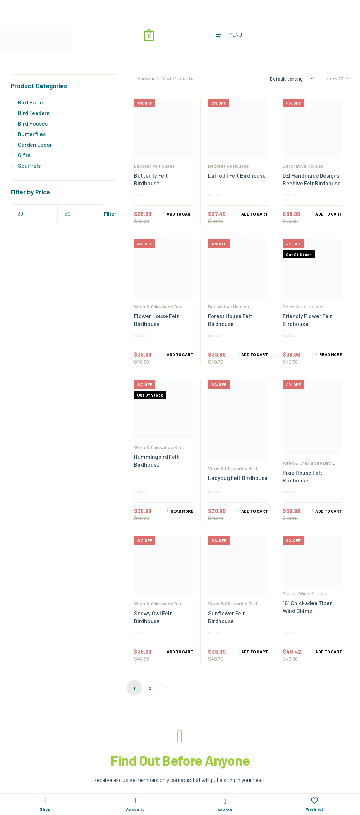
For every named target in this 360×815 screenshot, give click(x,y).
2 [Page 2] (150, 688)
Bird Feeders (34, 112)
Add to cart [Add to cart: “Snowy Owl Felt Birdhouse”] (180, 651)
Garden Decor (35, 144)
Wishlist (315, 809)
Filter (110, 214)
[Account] (135, 800)
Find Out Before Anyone (180, 760)
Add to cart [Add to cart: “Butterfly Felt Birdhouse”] (180, 213)
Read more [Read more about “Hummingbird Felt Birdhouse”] (182, 510)
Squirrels (29, 165)
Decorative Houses (154, 166)
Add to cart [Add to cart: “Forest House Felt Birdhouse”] (254, 354)
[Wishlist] (314, 800)
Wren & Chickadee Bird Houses (158, 308)
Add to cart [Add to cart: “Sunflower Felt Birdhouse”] (254, 651)
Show (332, 78)
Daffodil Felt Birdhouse (237, 175)
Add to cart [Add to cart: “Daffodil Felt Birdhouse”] (254, 213)
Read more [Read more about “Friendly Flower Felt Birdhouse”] (330, 354)
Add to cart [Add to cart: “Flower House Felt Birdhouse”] (180, 354)
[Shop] (45, 800)
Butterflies (32, 133)
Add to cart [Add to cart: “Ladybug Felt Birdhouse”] (254, 510)
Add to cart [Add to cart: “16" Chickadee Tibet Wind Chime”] (328, 651)
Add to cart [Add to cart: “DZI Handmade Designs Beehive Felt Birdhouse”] (328, 213)
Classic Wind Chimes (304, 593)
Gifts (24, 155)
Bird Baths (31, 102)
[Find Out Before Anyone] (180, 736)
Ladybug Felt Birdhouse (238, 477)
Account (135, 809)
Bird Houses (33, 123)
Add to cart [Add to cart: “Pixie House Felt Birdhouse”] (328, 510)
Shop (45, 809)
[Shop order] (292, 78)
